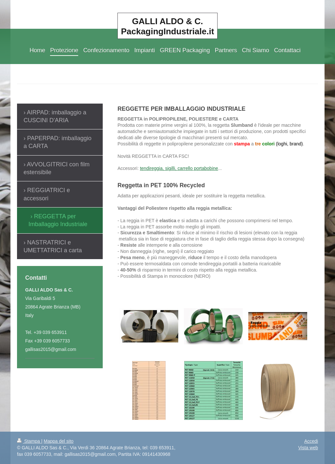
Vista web (308, 447)
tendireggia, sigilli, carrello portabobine (179, 168)
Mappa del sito (59, 441)
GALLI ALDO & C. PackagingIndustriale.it (167, 26)
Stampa (29, 441)
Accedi (311, 441)
